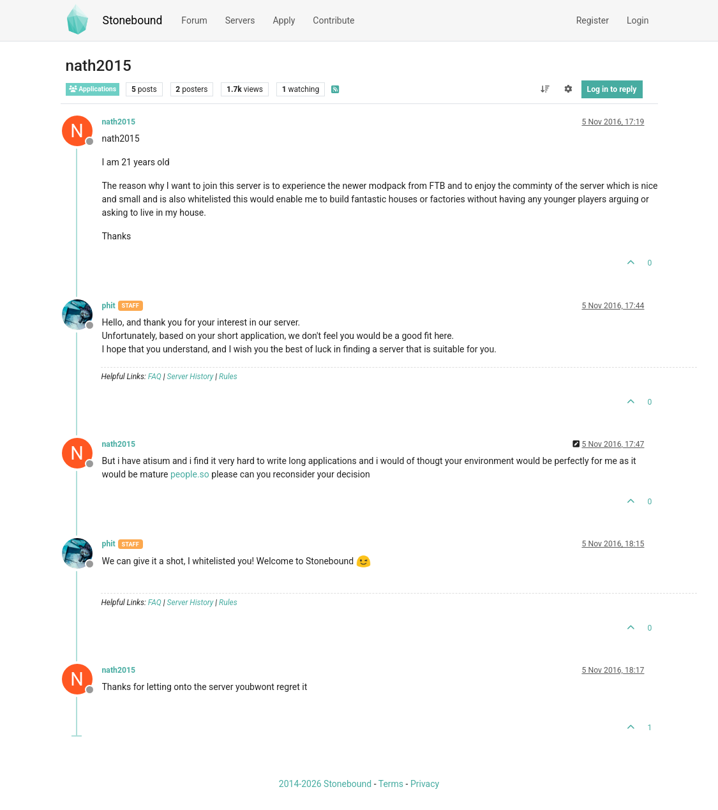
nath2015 (119, 121)
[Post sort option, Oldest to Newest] (544, 89)
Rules (228, 376)
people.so (189, 474)
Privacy (424, 784)
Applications (93, 89)
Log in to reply (612, 89)
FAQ (154, 376)
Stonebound (133, 20)
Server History (190, 376)
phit (109, 305)
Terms (390, 784)
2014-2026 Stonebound (325, 784)
